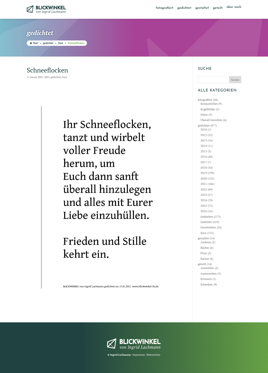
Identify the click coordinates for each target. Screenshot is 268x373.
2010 (204, 129)
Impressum (138, 354)
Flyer (204, 253)
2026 (204, 211)
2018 (204, 167)
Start (34, 43)
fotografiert (164, 8)
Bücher (205, 248)
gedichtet (184, 8)
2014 (204, 146)
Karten (205, 259)
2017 (204, 162)
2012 (204, 135)
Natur (204, 115)
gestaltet (202, 8)
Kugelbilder (208, 109)
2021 (46, 77)
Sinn (60, 43)
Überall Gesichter (211, 120)
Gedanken (207, 217)
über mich (234, 7)
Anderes (206, 242)
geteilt (218, 8)
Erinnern (206, 279)
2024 (204, 200)
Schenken (207, 284)
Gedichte (206, 222)
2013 (204, 140)
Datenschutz (153, 354)
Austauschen (209, 273)
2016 (204, 157)
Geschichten (208, 227)
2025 (204, 206)
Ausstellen (207, 268)
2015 (204, 151)
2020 (204, 178)
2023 (204, 195)
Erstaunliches (209, 104)
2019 (204, 173)
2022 (204, 189)
